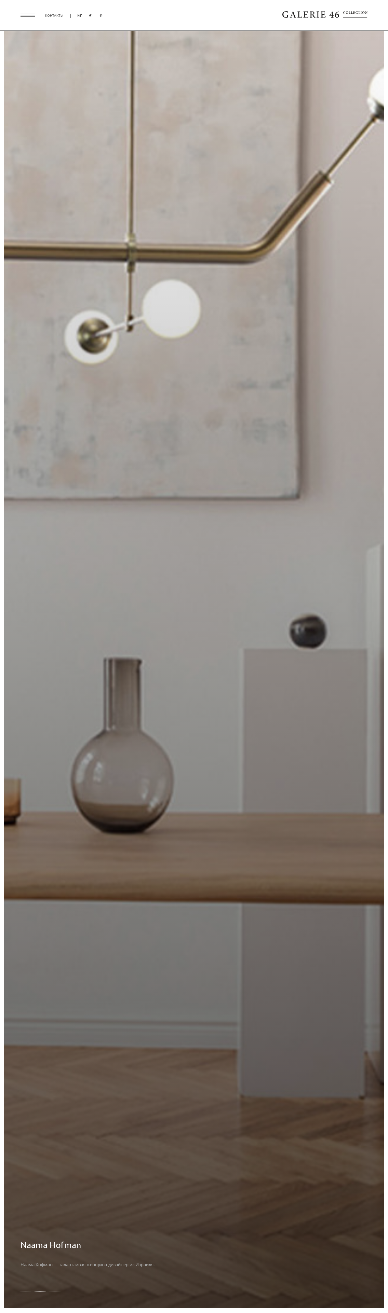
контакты (54, 15)
